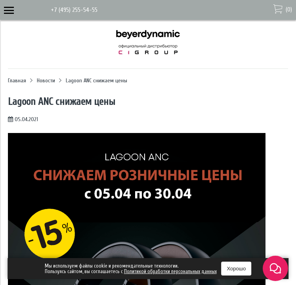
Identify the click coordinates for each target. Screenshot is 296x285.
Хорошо (236, 269)
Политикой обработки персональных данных (170, 271)
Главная (17, 80)
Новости (46, 80)
